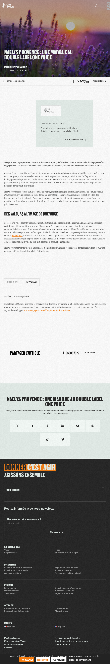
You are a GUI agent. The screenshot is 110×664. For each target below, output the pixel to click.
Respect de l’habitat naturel (68, 573)
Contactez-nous (62, 644)
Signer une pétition (64, 594)
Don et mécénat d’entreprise (68, 588)
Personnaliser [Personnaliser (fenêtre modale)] (59, 659)
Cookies (8, 648)
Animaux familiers (12, 573)
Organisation (10, 553)
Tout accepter (26, 659)
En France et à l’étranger (66, 553)
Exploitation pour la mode (16, 570)
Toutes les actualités (14, 81)
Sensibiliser (9, 594)
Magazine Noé (61, 611)
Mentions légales (12, 638)
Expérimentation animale (66, 568)
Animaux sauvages (63, 570)
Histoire (58, 550)
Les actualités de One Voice (17, 608)
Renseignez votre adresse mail (24, 519)
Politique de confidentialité (67, 638)
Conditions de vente (13, 644)
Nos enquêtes (61, 608)
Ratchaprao (17, 235)
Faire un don (10, 588)
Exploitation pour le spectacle (18, 568)
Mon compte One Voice (14, 641)
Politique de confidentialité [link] (79, 660)
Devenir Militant (11, 591)
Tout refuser (42, 659)
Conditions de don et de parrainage (71, 641)
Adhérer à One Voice (64, 591)
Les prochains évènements (16, 611)
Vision (7, 550)
